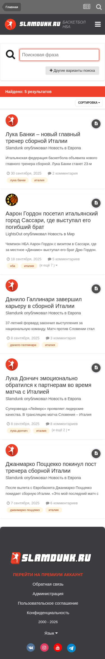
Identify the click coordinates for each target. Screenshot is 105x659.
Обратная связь (48, 584)
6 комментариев (62, 503)
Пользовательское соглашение (48, 603)
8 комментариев (62, 424)
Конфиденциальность (48, 612)
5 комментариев (64, 259)
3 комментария (61, 338)
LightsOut (14, 234)
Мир (71, 234)
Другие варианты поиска (72, 70)
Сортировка (89, 102)
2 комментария (63, 173)
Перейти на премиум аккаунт (48, 574)
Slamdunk (14, 148)
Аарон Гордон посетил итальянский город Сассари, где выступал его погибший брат (52, 220)
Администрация (48, 593)
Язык (51, 633)
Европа (74, 148)
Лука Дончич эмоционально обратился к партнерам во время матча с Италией (48, 385)
